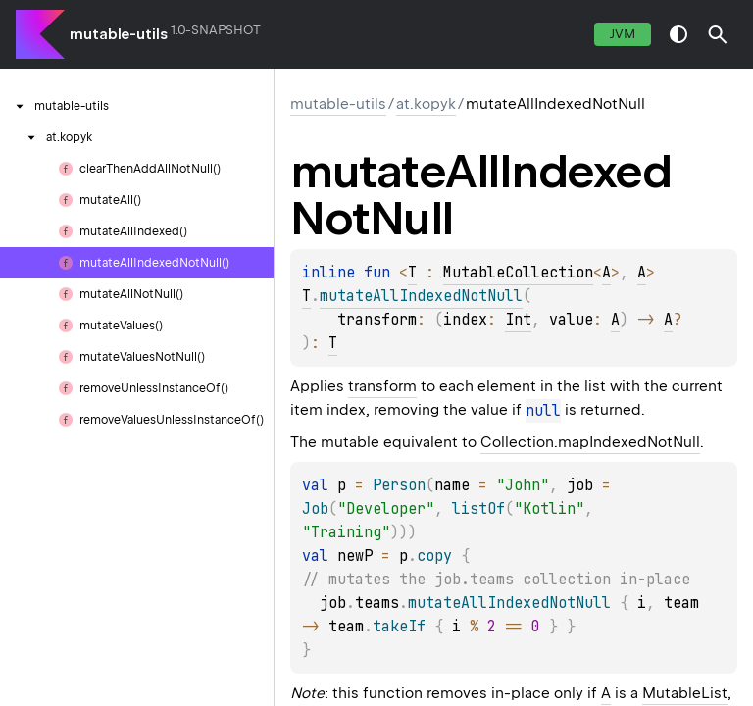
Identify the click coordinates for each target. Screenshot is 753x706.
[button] (717, 34)
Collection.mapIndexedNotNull (590, 442)
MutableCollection (518, 272)
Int (518, 319)
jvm (622, 33)
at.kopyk (426, 104)
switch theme (678, 34)
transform (382, 386)
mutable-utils (119, 34)
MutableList (685, 693)
